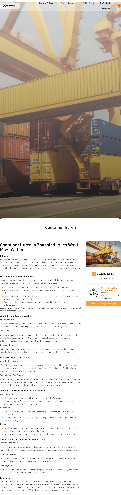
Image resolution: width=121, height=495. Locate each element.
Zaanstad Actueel (47, 3)
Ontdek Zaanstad (69, 3)
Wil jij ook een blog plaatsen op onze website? (109, 290)
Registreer (106, 8)
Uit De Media (88, 3)
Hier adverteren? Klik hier (103, 279)
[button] (119, 6)
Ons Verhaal (105, 3)
